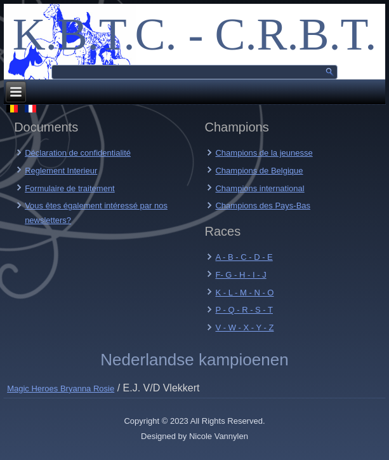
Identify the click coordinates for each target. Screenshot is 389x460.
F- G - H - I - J (240, 275)
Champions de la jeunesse (263, 153)
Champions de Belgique (259, 170)
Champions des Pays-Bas (262, 205)
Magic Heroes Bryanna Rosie (60, 388)
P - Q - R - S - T (244, 310)
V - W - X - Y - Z (244, 327)
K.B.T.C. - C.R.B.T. (194, 34)
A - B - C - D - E (243, 257)
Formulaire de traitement (70, 188)
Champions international (259, 188)
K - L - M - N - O (244, 292)
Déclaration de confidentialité (78, 153)
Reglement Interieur (61, 170)
